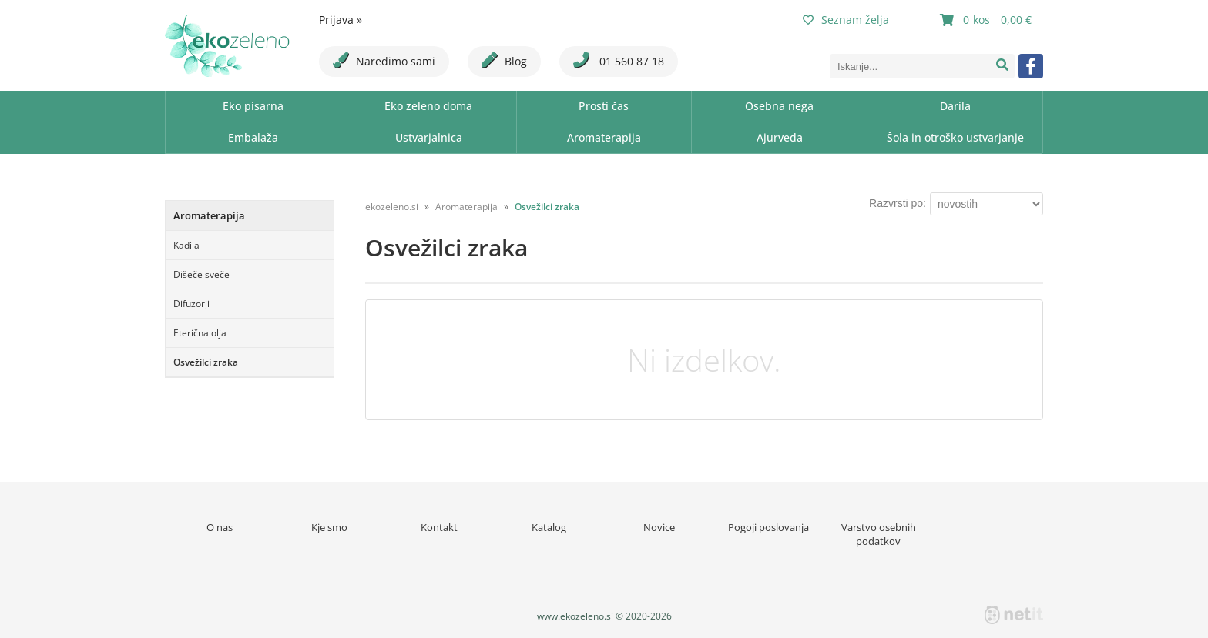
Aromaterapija (604, 137)
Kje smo (329, 527)
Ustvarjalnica (428, 137)
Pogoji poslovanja (768, 527)
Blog (504, 60)
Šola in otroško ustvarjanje (955, 137)
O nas (219, 527)
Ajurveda (780, 137)
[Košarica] (987, 20)
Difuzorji (191, 303)
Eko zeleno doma (428, 106)
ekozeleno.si (391, 206)
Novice (659, 527)
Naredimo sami (384, 60)
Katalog (549, 527)
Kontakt (439, 527)
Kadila (186, 245)
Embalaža (253, 137)
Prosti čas (604, 106)
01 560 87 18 (618, 60)
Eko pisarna (253, 106)
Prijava (340, 19)
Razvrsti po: (897, 203)
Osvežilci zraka (205, 362)
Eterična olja (199, 332)
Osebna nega (779, 106)
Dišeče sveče (201, 274)
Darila (955, 106)
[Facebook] (1030, 66)
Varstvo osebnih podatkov (878, 534)
